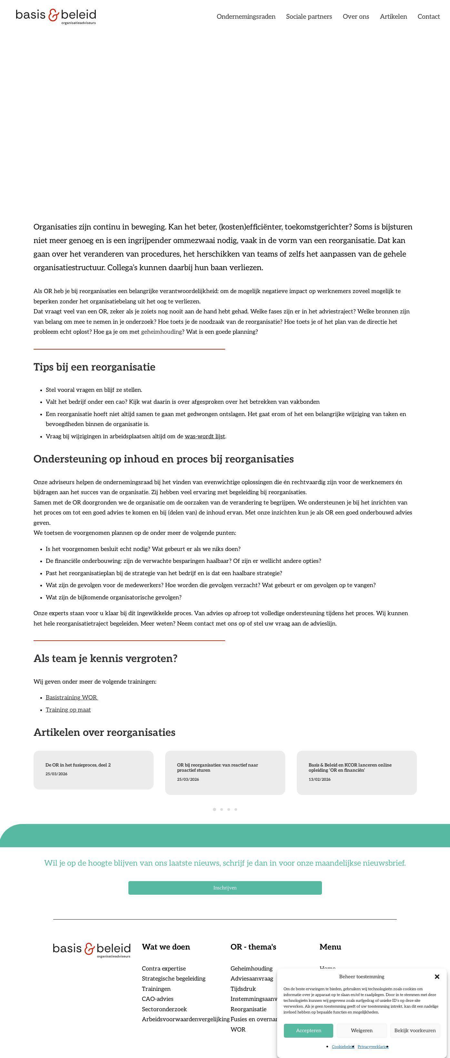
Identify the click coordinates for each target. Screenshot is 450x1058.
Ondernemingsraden (246, 18)
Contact (429, 18)
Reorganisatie (248, 1009)
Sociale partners (309, 18)
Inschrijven (225, 887)
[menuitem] (248, 18)
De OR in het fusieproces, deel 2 (78, 765)
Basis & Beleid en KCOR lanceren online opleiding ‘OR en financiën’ (350, 767)
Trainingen (156, 989)
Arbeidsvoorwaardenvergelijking (186, 1019)
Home (327, 968)
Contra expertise (164, 968)
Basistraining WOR (72, 697)
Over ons (356, 18)
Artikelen (393, 18)
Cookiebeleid (343, 1055)
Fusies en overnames (258, 1019)
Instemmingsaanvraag (260, 999)
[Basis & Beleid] (58, 18)
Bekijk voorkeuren (415, 1039)
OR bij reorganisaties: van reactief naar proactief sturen (217, 767)
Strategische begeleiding (173, 978)
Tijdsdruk (243, 989)
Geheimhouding (252, 968)
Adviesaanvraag (252, 978)
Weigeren (362, 1039)
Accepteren (308, 1039)
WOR (238, 1029)
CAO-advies (158, 999)
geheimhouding (161, 332)
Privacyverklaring (373, 1055)
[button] (437, 985)
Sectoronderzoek (164, 1009)
